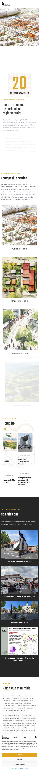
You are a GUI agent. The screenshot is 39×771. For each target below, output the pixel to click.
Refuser (19, 759)
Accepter (19, 754)
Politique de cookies (15, 768)
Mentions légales (24, 768)
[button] (36, 737)
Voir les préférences (19, 764)
